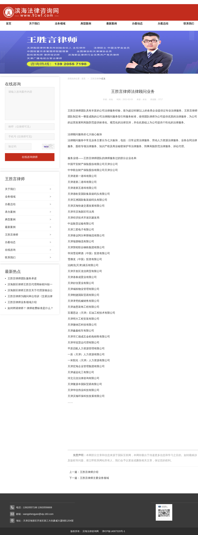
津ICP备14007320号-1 (113, 531)
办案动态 (137, 23)
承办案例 (28, 212)
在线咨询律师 (30, 157)
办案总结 (163, 23)
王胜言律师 (28, 234)
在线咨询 (28, 250)
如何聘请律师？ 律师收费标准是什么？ (30, 308)
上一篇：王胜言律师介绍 (83, 472)
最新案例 (111, 23)
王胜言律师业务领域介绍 (22, 302)
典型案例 (86, 23)
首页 (8, 23)
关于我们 (34, 23)
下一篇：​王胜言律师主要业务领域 (89, 478)
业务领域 (60, 23)
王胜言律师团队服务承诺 (22, 278)
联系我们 (188, 23)
